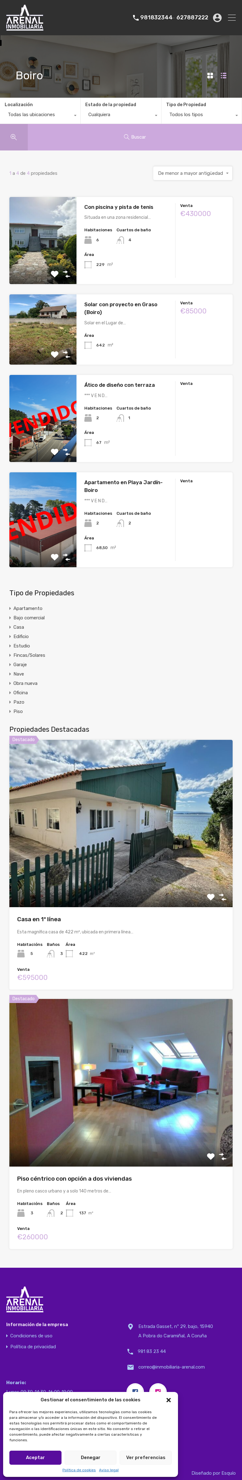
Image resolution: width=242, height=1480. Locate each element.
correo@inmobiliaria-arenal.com (171, 1367)
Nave (18, 674)
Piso (18, 711)
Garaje (20, 664)
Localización (19, 104)
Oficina (20, 693)
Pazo (18, 702)
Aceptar (35, 1457)
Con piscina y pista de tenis (118, 207)
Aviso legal (109, 1470)
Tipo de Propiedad (186, 104)
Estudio (21, 646)
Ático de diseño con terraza (119, 385)
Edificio (21, 636)
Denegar (91, 1457)
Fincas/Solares (29, 655)
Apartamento (27, 608)
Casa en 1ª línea (39, 919)
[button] (168, 1400)
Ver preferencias (145, 1457)
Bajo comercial (29, 618)
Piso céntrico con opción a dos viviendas (74, 1178)
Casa (18, 627)
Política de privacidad (33, 1347)
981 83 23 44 (152, 1351)
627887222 (192, 17)
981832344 (156, 17)
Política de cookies (79, 1470)
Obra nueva (25, 683)
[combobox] (40, 116)
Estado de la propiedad (110, 104)
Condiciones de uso (31, 1336)
